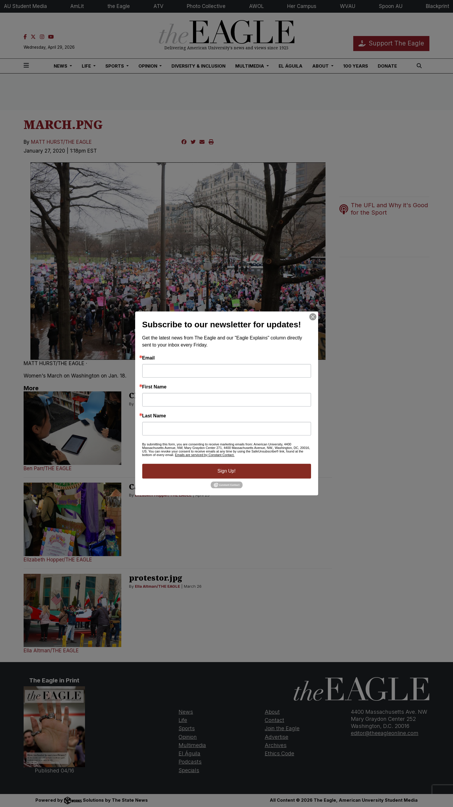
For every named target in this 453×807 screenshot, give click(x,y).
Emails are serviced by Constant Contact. (205, 455)
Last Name (154, 416)
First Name (154, 387)
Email (148, 358)
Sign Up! (226, 470)
